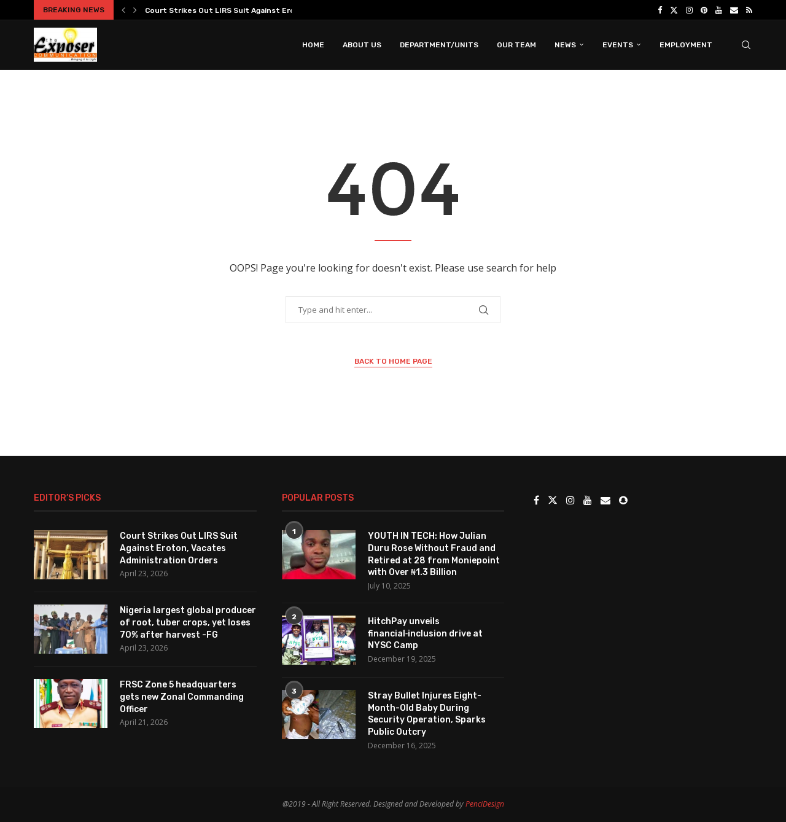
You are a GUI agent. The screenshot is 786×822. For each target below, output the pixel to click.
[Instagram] (689, 10)
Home (313, 45)
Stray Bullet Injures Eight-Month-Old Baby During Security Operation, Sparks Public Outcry (427, 714)
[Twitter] (674, 10)
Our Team (516, 45)
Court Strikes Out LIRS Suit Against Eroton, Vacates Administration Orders (179, 548)
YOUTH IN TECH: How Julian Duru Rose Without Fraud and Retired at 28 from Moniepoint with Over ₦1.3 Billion (434, 554)
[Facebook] (660, 10)
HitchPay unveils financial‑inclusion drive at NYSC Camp (425, 633)
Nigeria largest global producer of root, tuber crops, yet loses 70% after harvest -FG (188, 622)
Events (617, 45)
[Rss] (749, 10)
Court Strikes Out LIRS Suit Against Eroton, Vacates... (247, 10)
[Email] (734, 10)
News (565, 45)
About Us (362, 45)
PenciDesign (484, 804)
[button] (123, 10)
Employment (686, 45)
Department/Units (439, 45)
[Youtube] (718, 10)
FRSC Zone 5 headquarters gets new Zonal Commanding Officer (182, 696)
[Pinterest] (704, 10)
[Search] (746, 44)
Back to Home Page (393, 361)
